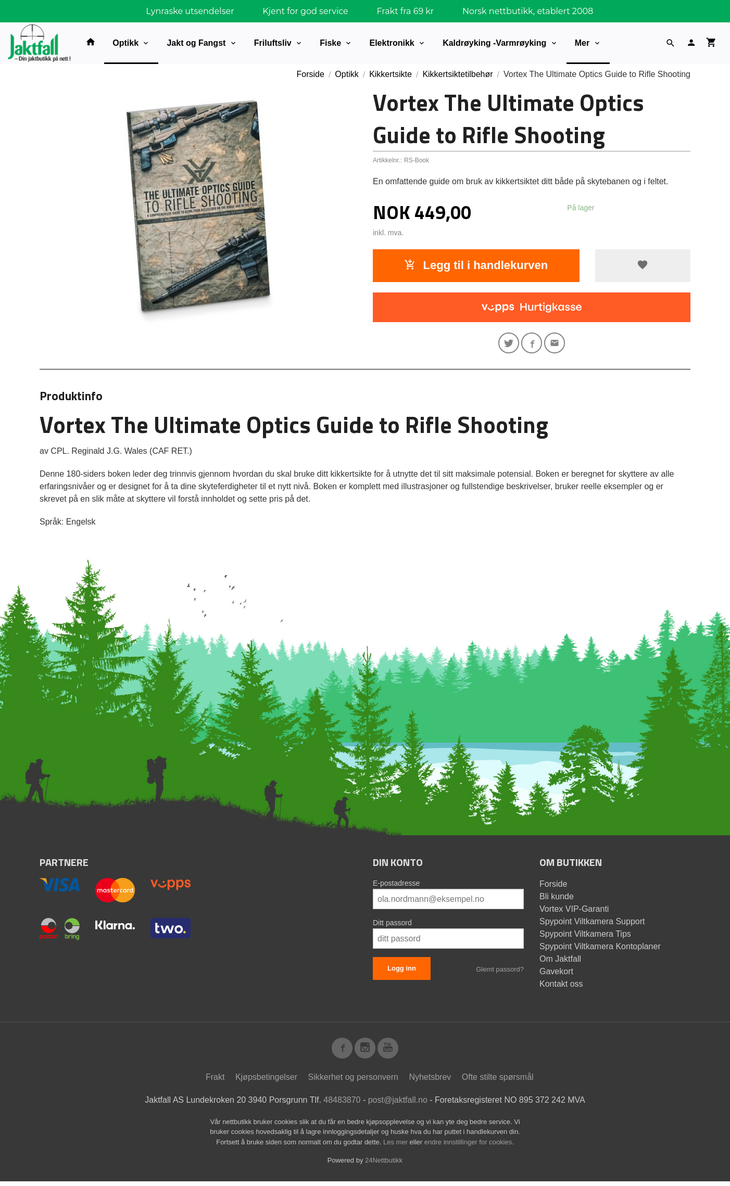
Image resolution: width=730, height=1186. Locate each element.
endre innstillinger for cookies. (469, 1147)
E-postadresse (396, 886)
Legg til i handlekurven (476, 265)
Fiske (330, 43)
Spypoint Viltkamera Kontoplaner (600, 949)
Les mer (396, 1147)
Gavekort (556, 974)
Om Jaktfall (560, 961)
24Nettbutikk (383, 1165)
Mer (582, 43)
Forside (310, 74)
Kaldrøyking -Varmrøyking (494, 43)
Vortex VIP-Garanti (574, 911)
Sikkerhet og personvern (353, 1081)
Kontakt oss (561, 986)
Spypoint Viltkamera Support (592, 924)
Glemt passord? (500, 972)
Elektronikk (391, 43)
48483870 (341, 1104)
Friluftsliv (273, 43)
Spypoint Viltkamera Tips (585, 936)
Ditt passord (392, 925)
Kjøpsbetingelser (266, 1081)
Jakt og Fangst (196, 43)
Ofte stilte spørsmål (498, 1081)
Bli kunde (556, 899)
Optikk (125, 43)
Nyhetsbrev (430, 1081)
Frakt (215, 1081)
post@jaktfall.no (397, 1104)
